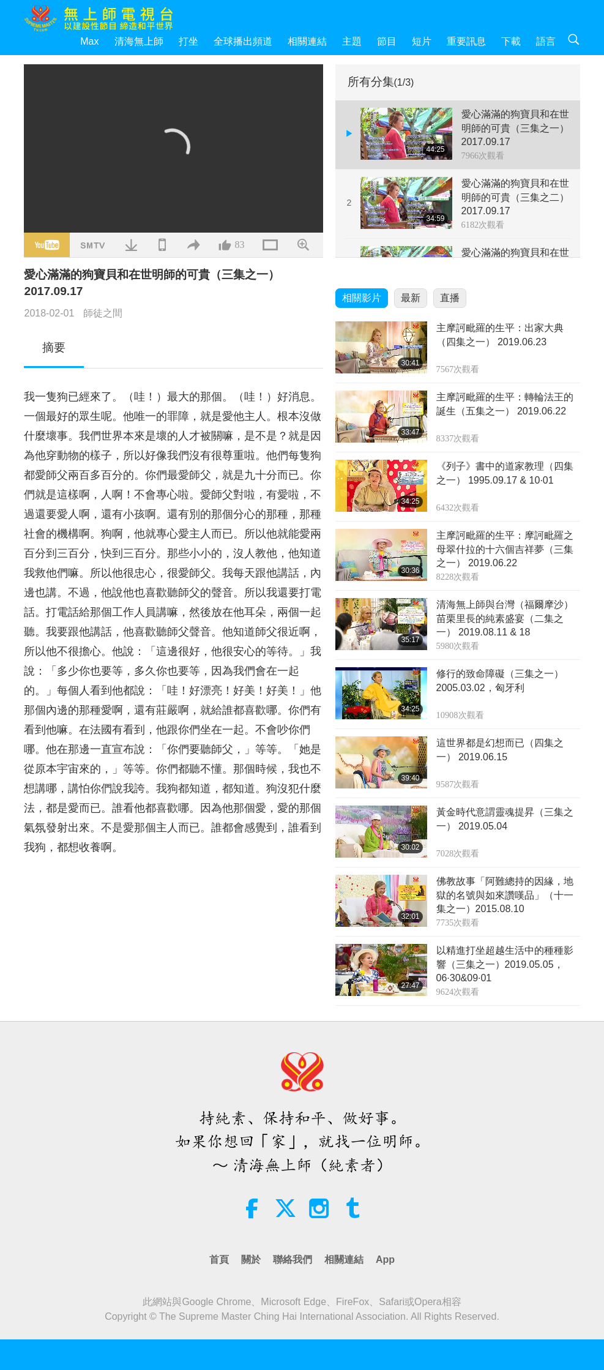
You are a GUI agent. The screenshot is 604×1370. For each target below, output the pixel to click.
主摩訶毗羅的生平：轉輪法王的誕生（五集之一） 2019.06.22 (504, 404)
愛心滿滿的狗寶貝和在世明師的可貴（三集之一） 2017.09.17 (515, 128)
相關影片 (361, 298)
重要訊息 (466, 41)
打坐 (188, 41)
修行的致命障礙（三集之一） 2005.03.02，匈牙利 (500, 680)
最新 (410, 298)
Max (89, 41)
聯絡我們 (292, 1259)
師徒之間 (102, 313)
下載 (511, 41)
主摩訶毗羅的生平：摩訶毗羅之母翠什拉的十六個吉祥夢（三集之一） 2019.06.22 (504, 549)
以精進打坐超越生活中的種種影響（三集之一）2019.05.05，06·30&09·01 (504, 964)
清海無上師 (138, 41)
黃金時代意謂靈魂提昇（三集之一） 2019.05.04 (504, 819)
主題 (352, 41)
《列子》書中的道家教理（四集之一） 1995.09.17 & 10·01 (504, 473)
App (385, 1259)
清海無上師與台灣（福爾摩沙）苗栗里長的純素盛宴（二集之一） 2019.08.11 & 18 (504, 618)
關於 (251, 1259)
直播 (450, 298)
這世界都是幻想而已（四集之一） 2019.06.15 (500, 750)
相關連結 (307, 41)
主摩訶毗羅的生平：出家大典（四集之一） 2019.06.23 (500, 334)
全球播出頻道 (243, 41)
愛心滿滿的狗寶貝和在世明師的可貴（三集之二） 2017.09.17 (515, 197)
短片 (421, 41)
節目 (387, 41)
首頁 (219, 1259)
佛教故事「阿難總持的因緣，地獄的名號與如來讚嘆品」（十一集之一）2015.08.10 (504, 895)
